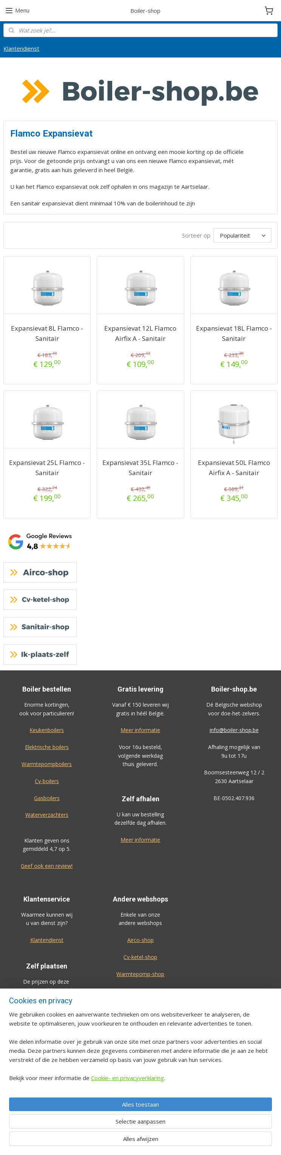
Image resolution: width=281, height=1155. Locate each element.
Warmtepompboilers (47, 764)
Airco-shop (140, 940)
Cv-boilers (47, 781)
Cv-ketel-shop (140, 957)
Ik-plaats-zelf (140, 1007)
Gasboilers (47, 798)
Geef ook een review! (47, 865)
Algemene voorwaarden (140, 1083)
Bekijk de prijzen (47, 1082)
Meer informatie (140, 730)
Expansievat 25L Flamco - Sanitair (47, 467)
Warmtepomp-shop (140, 974)
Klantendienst (21, 48)
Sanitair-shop (140, 990)
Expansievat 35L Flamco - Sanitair (140, 467)
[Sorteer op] (242, 235)
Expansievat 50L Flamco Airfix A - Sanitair (234, 467)
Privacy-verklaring (140, 1100)
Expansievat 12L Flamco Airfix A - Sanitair (140, 333)
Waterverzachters (46, 814)
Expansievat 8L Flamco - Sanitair (47, 333)
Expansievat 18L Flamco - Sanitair (234, 333)
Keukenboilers (46, 730)
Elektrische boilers (47, 747)
